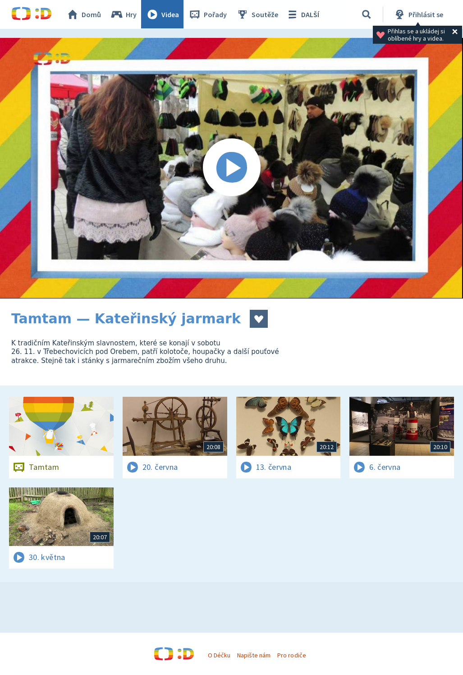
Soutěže (257, 14)
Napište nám (253, 655)
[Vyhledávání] (367, 14)
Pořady (207, 14)
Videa (162, 14)
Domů (83, 14)
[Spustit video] (231, 168)
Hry (123, 14)
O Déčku (219, 655)
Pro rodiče (291, 655)
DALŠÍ (303, 14)
